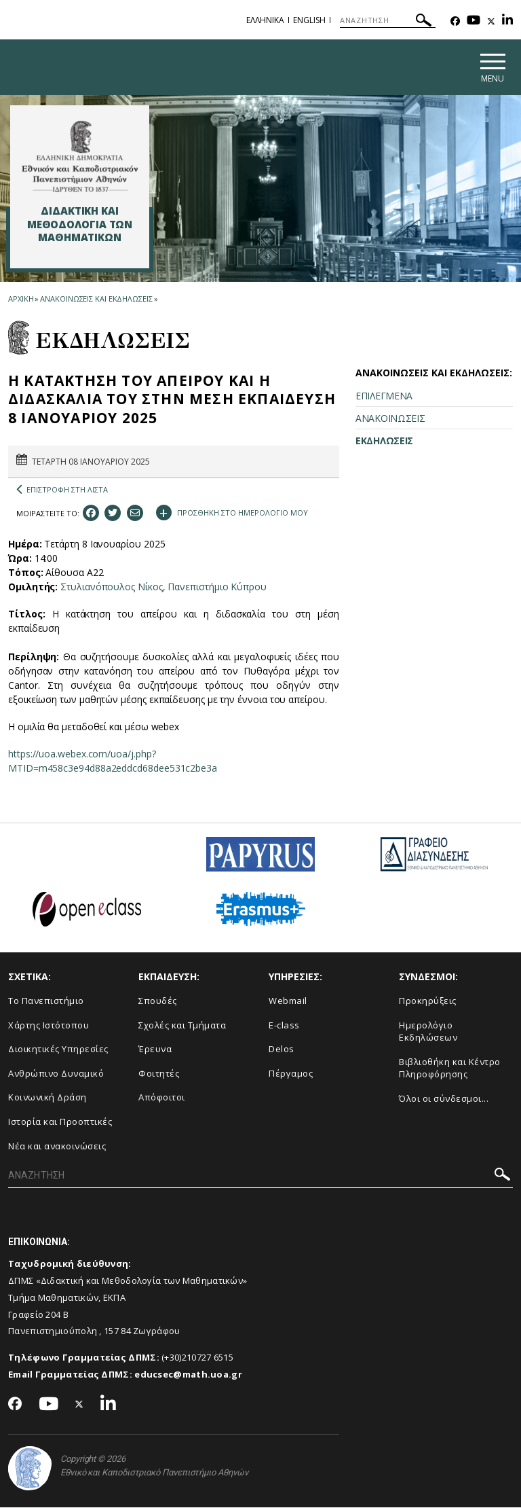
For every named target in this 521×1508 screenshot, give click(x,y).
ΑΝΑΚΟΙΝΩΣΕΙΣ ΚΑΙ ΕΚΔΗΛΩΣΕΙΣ (96, 299)
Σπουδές (157, 1001)
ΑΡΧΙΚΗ (20, 299)
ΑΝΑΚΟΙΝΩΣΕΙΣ (390, 418)
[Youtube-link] (473, 21)
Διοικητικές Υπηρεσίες (58, 1050)
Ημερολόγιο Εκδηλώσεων (428, 1032)
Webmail (288, 1001)
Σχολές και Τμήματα (182, 1026)
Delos (281, 1050)
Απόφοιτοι (161, 1098)
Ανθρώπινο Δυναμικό (56, 1074)
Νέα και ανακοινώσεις (57, 1147)
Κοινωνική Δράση (47, 1098)
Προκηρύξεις (428, 1001)
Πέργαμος (291, 1074)
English (309, 20)
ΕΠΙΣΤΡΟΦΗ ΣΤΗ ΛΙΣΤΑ (62, 490)
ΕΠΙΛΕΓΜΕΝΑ (383, 396)
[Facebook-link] (455, 21)
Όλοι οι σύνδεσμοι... (443, 1099)
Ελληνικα (265, 20)
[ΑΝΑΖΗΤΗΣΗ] (388, 20)
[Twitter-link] (491, 21)
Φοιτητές (158, 1074)
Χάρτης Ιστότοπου (48, 1026)
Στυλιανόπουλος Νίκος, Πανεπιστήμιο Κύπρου (163, 587)
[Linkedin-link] (507, 21)
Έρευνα (155, 1050)
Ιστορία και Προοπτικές (60, 1122)
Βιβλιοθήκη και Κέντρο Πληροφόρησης (450, 1068)
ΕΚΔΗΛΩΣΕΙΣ (384, 441)
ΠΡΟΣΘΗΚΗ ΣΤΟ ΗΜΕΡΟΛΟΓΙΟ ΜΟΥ (232, 512)
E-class (284, 1026)
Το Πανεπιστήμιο (46, 1001)
